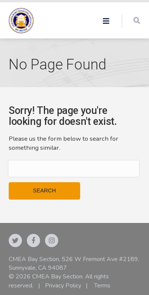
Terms (102, 285)
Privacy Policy (63, 285)
